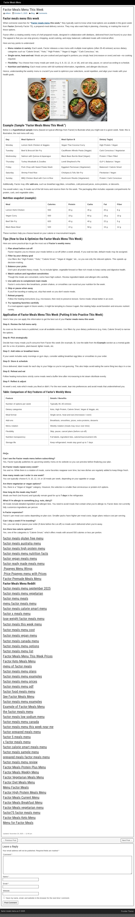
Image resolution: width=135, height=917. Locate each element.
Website (6, 894)
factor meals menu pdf (18, 686)
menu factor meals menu (19, 603)
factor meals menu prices (20, 681)
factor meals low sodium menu (24, 717)
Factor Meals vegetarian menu (23, 808)
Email (6, 887)
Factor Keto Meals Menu (19, 661)
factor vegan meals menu (20, 559)
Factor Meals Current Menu (21, 797)
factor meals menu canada (21, 722)
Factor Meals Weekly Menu (21, 772)
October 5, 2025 (20, 13)
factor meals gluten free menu (23, 538)
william (8, 13)
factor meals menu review (20, 762)
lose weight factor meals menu (23, 619)
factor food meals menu (19, 691)
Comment (7, 854)
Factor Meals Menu (12, 2)
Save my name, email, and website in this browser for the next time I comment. (38, 901)
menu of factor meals (17, 666)
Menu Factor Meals (16, 787)
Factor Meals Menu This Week (23, 10)
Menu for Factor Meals (18, 823)
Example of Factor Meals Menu (24, 707)
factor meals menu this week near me (28, 727)
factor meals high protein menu (24, 548)
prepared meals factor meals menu (26, 757)
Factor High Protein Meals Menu (24, 792)
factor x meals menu (17, 614)
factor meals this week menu (22, 624)
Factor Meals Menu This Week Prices (28, 656)
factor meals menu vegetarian (23, 593)
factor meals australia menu (22, 543)
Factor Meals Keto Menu (19, 818)
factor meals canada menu (21, 641)
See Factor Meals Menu (18, 697)
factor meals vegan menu (20, 635)
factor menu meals (15, 598)
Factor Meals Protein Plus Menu (24, 767)
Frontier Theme (127, 914)
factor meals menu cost (19, 630)
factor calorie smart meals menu (25, 747)
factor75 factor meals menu (21, 813)
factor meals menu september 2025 (27, 588)
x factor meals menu (17, 742)
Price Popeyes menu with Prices (25, 574)
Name (6, 880)
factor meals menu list (18, 651)
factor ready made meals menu (24, 564)
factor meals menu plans (19, 671)
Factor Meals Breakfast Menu (22, 802)
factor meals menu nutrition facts (25, 553)
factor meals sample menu (21, 752)
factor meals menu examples (22, 676)
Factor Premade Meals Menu (22, 579)
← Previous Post (9, 840)
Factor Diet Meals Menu (19, 782)
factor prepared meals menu (22, 732)
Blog (33, 13)
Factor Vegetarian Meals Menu (23, 777)
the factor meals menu (18, 712)
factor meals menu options (21, 646)
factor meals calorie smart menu (25, 609)
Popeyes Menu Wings (17, 569)
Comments (42, 13)
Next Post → (127, 840)
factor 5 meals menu (17, 737)
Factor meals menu (40, 23)
